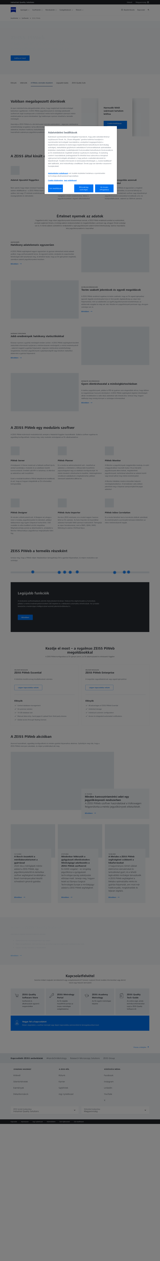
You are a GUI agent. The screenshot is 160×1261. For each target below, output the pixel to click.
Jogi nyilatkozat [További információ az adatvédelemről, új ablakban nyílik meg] (70, 180)
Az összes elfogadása (104, 188)
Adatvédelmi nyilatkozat (58, 173)
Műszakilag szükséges (83, 188)
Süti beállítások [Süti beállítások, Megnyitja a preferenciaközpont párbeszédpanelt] (55, 188)
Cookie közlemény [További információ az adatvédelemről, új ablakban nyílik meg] (55, 180)
